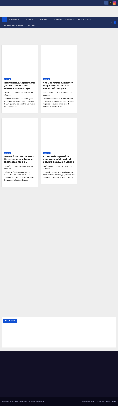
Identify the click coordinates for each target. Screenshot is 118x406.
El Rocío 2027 (85, 20)
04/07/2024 (9, 166)
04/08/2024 (48, 92)
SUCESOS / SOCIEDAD (63, 20)
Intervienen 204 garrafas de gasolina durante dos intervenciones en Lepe (19, 85)
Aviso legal (100, 401)
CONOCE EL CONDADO (13, 25)
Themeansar (39, 401)
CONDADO (44, 20)
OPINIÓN (31, 25)
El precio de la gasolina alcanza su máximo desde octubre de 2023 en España (58, 159)
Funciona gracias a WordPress (12, 401)
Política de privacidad (88, 401)
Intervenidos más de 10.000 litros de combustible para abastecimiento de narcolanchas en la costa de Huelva (19, 162)
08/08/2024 (9, 92)
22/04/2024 (48, 166)
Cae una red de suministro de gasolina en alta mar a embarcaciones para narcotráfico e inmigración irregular (58, 88)
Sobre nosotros (111, 401)
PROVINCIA (29, 20)
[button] (111, 22)
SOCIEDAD (7, 79)
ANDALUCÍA (14, 20)
